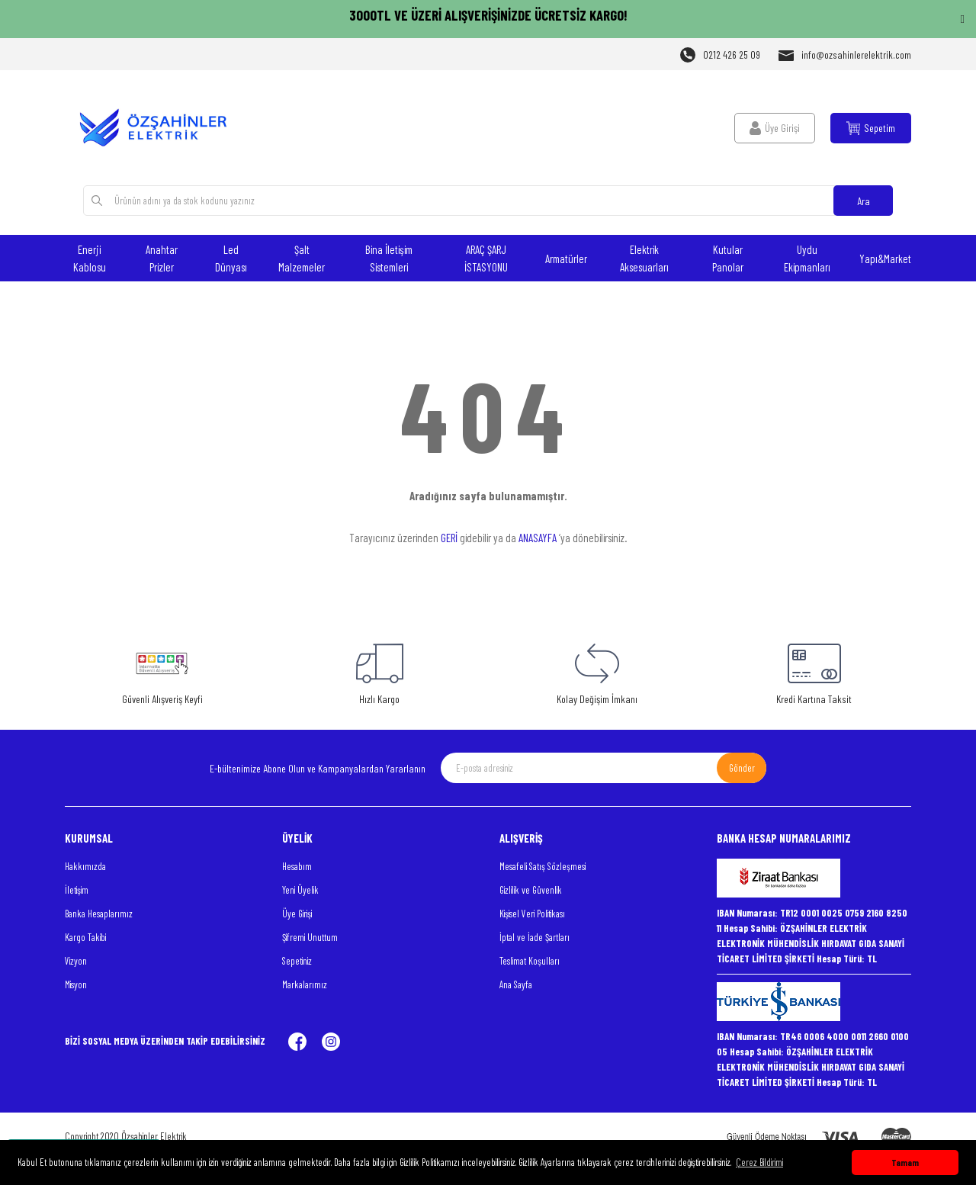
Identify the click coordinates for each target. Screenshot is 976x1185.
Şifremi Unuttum (310, 937)
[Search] (488, 200)
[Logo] (162, 127)
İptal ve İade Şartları (534, 937)
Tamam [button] (905, 1162)
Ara (863, 200)
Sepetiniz (297, 961)
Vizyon (76, 961)
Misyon (76, 984)
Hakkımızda (85, 866)
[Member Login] (774, 128)
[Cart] (870, 128)
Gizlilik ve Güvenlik (530, 890)
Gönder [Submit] (742, 768)
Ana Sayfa (515, 984)
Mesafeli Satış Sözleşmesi (542, 866)
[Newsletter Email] (603, 768)
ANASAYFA (537, 537)
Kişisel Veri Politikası (532, 913)
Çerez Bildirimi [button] (759, 1162)
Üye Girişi (297, 913)
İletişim (76, 890)
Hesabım (297, 866)
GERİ (449, 537)
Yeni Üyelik (300, 890)
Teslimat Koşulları (529, 961)
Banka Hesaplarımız (99, 913)
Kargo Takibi (85, 937)
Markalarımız (304, 984)
